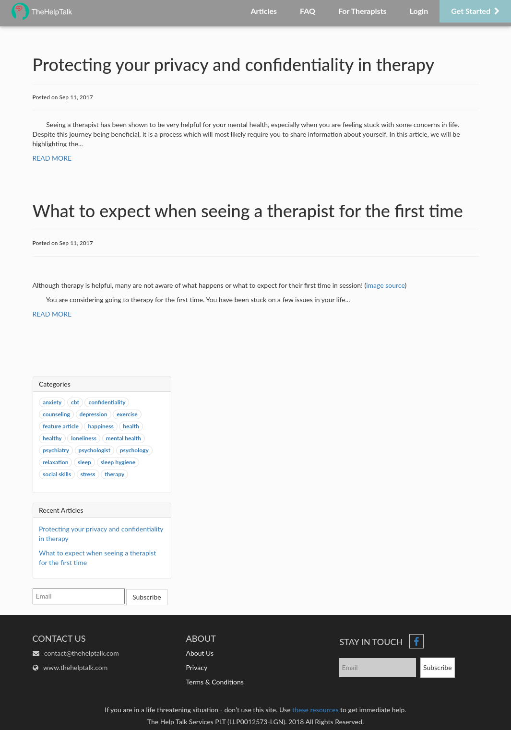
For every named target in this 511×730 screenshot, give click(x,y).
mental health (123, 438)
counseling (56, 414)
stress (88, 474)
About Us (200, 653)
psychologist (95, 450)
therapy (114, 474)
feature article (61, 426)
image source (385, 285)
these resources (315, 710)
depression (93, 414)
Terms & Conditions (214, 682)
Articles (263, 10)
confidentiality (106, 402)
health (131, 426)
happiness (100, 426)
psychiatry (56, 450)
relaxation (55, 462)
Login (419, 10)
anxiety (52, 402)
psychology (134, 450)
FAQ (307, 10)
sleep (84, 462)
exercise (127, 414)
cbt (75, 402)
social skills (57, 474)
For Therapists (362, 10)
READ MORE (52, 158)
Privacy (196, 667)
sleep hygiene (118, 462)
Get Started (475, 10)
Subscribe (146, 597)
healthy (52, 438)
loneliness (83, 438)
